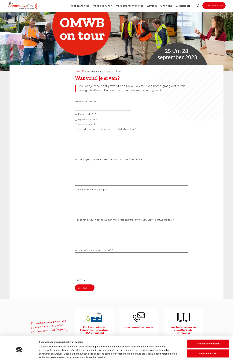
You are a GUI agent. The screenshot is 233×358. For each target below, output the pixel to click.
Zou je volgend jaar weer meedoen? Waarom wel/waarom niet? (111, 159)
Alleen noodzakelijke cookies (208, 348)
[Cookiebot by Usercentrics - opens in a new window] (19, 352)
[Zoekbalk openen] (197, 5)
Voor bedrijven (102, 5)
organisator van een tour (90, 119)
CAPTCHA (80, 280)
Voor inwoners (79, 5)
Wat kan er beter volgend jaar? (93, 189)
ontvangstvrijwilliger (88, 124)
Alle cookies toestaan (208, 328)
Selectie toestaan (208, 338)
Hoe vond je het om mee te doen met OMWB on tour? (106, 129)
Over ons (166, 5)
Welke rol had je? (85, 114)
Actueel (152, 5)
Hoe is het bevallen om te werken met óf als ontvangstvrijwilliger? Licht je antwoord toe (124, 220)
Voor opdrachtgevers (129, 5)
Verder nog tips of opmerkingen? (94, 250)
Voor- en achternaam (88, 101)
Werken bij (183, 5)
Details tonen (161, 352)
